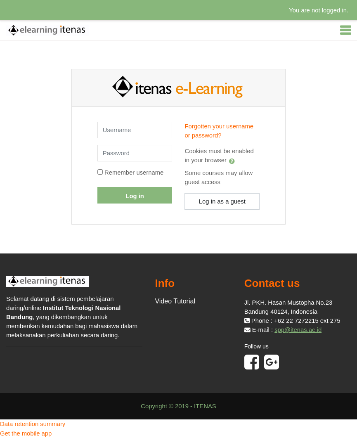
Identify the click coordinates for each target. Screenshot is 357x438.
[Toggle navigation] (345, 30)
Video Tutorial (175, 301)
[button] (233, 161)
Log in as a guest (222, 201)
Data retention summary (32, 424)
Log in (134, 196)
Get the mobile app (26, 433)
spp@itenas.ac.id (298, 330)
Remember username (133, 172)
